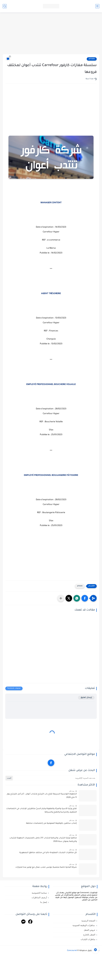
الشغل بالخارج (89, 935)
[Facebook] (30, 922)
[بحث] (5, 6)
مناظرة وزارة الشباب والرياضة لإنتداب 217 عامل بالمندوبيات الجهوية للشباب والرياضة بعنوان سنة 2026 (43, 840)
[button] (84, 598)
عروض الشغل (89, 930)
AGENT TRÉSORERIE (51, 293)
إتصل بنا (43, 902)
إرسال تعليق (86, 698)
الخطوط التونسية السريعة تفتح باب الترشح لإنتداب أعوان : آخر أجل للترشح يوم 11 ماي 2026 (42, 796)
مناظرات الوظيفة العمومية (84, 925)
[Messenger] (23, 922)
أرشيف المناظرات (39, 897)
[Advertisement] (51, 33)
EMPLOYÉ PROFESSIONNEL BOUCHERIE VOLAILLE (51, 384)
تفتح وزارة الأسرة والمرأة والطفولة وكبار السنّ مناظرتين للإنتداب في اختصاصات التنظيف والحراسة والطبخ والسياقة (41, 810)
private (92, 59)
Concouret (72, 951)
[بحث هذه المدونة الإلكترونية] (55, 778)
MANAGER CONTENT (51, 203)
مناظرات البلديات (88, 939)
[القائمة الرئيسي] (97, 6)
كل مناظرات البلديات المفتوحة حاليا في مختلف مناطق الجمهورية (48, 853)
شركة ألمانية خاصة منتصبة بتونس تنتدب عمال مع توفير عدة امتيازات (46, 867)
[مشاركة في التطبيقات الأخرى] (61, 598)
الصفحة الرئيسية (88, 921)
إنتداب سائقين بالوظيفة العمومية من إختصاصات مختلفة (51, 823)
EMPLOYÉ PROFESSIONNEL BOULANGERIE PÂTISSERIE (51, 475)
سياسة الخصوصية (39, 893)
